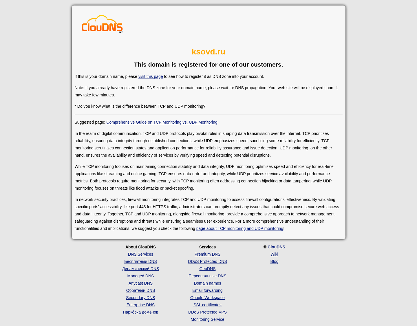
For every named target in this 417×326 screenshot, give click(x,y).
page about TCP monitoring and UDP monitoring (239, 228)
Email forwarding (207, 290)
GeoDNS (207, 268)
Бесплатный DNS (140, 261)
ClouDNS (276, 247)
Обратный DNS (140, 290)
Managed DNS (140, 276)
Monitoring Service (207, 319)
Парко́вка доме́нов (140, 312)
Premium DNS (207, 254)
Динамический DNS (140, 268)
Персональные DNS (207, 276)
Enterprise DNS (141, 305)
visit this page (150, 76)
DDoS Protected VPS (207, 312)
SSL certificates (207, 305)
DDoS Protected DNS (207, 261)
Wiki (274, 254)
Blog (274, 261)
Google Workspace (207, 297)
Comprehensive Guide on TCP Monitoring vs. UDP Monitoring (161, 122)
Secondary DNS (140, 297)
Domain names (207, 283)
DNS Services (140, 254)
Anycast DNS (141, 283)
